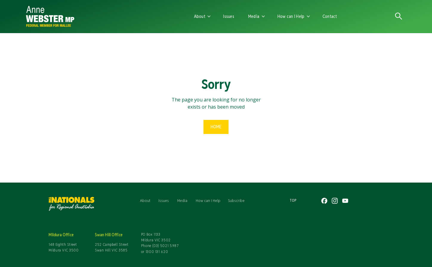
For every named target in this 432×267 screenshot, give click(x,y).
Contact (330, 16)
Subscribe (236, 200)
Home (216, 126)
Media (182, 200)
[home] (95, 16)
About (145, 200)
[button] (202, 16)
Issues (228, 16)
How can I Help (208, 200)
